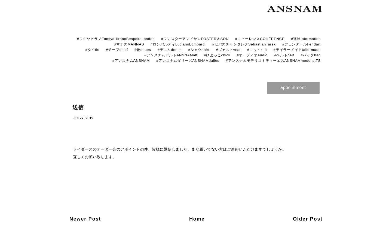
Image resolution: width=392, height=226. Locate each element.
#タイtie (92, 50)
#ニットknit (257, 50)
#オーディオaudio (252, 55)
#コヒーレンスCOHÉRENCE (259, 39)
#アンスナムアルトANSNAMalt (170, 55)
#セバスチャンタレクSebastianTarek (244, 44)
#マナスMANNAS (129, 44)
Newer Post (85, 219)
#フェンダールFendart (301, 44)
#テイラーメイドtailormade (297, 50)
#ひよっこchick (217, 55)
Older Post (308, 219)
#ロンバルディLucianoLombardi (178, 44)
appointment (293, 87)
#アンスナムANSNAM (131, 61)
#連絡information (306, 39)
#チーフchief (117, 50)
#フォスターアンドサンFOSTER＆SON (195, 39)
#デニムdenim (170, 50)
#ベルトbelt (284, 55)
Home (197, 219)
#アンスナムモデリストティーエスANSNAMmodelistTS (273, 61)
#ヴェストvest (228, 50)
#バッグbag (311, 55)
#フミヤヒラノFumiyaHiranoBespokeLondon (116, 39)
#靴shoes (142, 50)
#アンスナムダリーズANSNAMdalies (187, 61)
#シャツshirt (199, 50)
